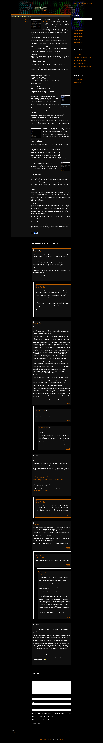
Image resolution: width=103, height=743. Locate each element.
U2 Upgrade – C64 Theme (80, 63)
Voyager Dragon (26, 21)
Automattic (61, 739)
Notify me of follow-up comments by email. (43, 716)
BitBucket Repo (78, 42)
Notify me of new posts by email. (41, 719)
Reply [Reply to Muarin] (68, 279)
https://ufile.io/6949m (38, 545)
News (74, 3)
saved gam (46, 169)
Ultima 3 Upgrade (78, 33)
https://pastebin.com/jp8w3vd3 (40, 490)
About (78, 3)
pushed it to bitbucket (63, 224)
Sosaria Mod (77, 39)
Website (34, 707)
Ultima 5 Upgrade (78, 36)
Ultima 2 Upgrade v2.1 (79, 54)
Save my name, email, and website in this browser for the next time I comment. (52, 713)
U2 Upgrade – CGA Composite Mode (82, 57)
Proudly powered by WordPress (45, 739)
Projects (84, 3)
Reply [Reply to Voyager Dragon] (68, 315)
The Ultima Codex (78, 79)
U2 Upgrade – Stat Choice (80, 60)
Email (33, 702)
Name (33, 696)
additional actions (45, 146)
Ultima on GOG (77, 82)
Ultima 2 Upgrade (78, 30)
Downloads (89, 3)
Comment (34, 680)
